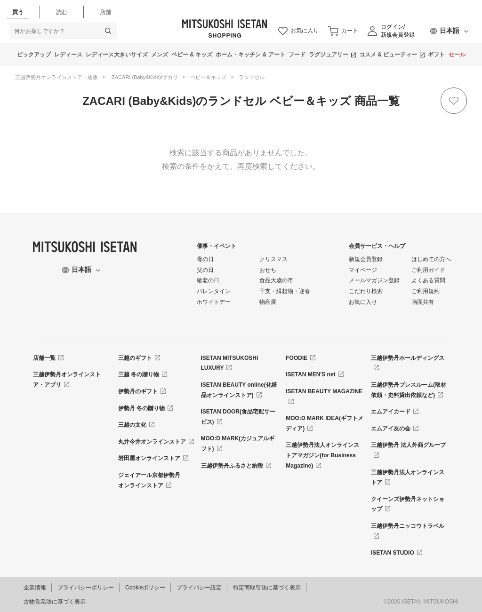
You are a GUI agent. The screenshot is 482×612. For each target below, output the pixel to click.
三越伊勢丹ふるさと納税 (232, 465)
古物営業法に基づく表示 (55, 601)
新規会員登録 (366, 259)
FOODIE (296, 358)
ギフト (436, 54)
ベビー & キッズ (191, 54)
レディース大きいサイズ (117, 54)
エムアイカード (390, 411)
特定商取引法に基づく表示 (267, 587)
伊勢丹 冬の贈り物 (141, 408)
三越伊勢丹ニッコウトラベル (407, 526)
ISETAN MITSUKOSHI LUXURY (229, 363)
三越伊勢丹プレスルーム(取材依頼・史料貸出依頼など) (408, 390)
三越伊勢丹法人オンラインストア (407, 477)
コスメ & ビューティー (388, 54)
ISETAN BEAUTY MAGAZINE (324, 391)
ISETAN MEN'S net (310, 374)
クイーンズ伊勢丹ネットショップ (407, 504)
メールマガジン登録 (374, 280)
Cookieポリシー (145, 587)
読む (61, 12)
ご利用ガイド (428, 270)
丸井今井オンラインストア (152, 441)
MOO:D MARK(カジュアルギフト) (238, 443)
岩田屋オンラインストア (149, 458)
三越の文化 (132, 424)
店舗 (105, 12)
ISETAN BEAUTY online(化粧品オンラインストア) (239, 390)
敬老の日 (208, 280)
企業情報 (35, 587)
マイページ (363, 270)
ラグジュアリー (328, 54)
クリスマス (273, 259)
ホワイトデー (214, 302)
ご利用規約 (425, 291)
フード (297, 54)
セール (457, 54)
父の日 (205, 270)
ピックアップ (34, 54)
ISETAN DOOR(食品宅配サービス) (238, 416)
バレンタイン (214, 291)
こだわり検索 (366, 291)
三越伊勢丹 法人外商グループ (408, 445)
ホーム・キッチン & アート (250, 54)
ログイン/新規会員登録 (398, 31)
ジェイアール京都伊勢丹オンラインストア (149, 480)
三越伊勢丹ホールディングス (407, 358)
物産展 (267, 302)
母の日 (205, 259)
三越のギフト (135, 358)
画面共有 (422, 302)
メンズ (159, 54)
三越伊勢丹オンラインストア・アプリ (67, 379)
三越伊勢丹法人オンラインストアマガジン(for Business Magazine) (322, 455)
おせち (267, 270)
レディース (68, 54)
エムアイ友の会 (390, 428)
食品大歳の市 (276, 280)
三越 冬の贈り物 (138, 374)
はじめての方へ (431, 259)
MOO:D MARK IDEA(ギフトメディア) (324, 423)
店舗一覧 (44, 358)
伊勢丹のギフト (138, 391)
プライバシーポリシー (85, 587)
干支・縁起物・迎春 (284, 291)
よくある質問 (428, 280)
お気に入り (363, 302)
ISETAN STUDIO (392, 552)
